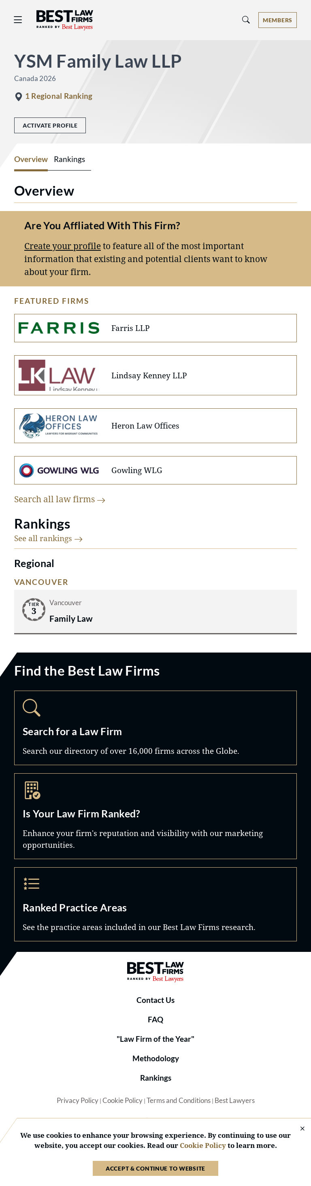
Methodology (155, 1058)
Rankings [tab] (69, 159)
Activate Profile (50, 125)
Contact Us (155, 1000)
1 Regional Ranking (58, 96)
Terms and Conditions (179, 1100)
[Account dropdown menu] (277, 20)
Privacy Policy (77, 1100)
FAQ (155, 1019)
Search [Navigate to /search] (155, 728)
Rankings (155, 1077)
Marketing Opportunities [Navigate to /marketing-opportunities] (155, 816)
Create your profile (62, 246)
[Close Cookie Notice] (297, 1129)
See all (48, 538)
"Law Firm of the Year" (155, 1039)
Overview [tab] (31, 159)
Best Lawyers (235, 1100)
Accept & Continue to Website (155, 1168)
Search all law (60, 499)
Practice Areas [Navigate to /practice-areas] (155, 904)
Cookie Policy (122, 1100)
